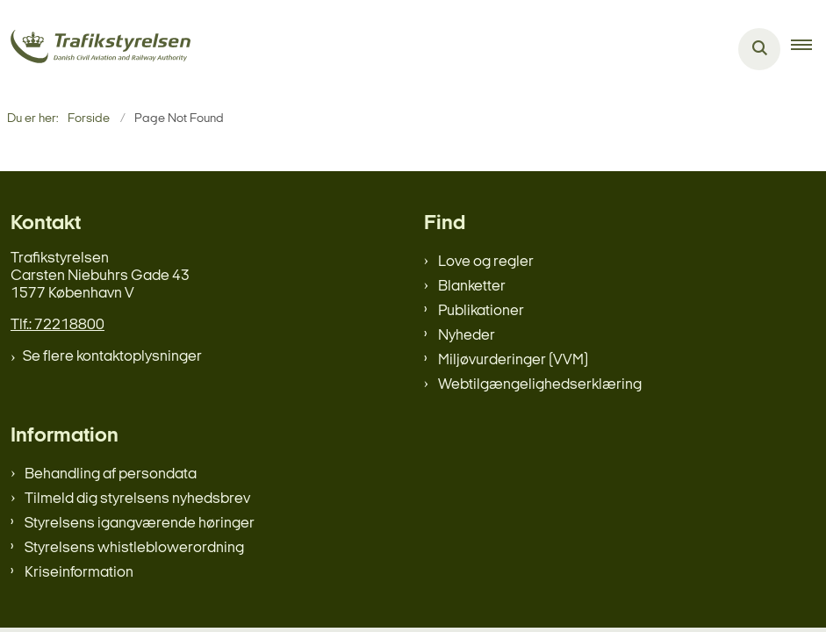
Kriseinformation (79, 572)
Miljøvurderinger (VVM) (513, 360)
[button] (808, 49)
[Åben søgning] (759, 49)
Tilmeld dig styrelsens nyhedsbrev (137, 499)
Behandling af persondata (111, 474)
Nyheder (466, 335)
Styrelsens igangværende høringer (140, 523)
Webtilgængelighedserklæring (540, 384)
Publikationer (481, 311)
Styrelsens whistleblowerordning (134, 548)
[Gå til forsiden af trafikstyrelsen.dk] (95, 49)
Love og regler (486, 262)
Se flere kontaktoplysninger (112, 356)
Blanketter (472, 286)
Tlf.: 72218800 (57, 325)
